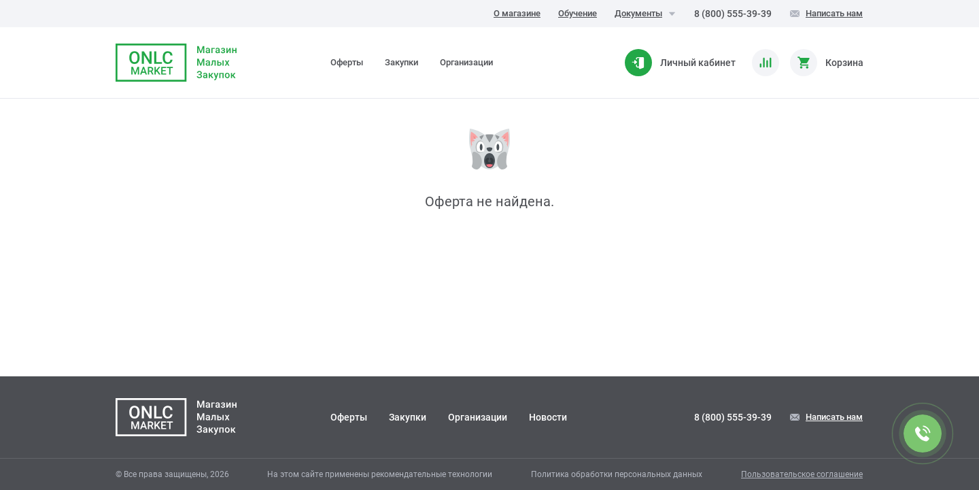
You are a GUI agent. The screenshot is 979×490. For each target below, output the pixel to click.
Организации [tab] (466, 62)
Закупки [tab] (401, 62)
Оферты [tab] (346, 62)
